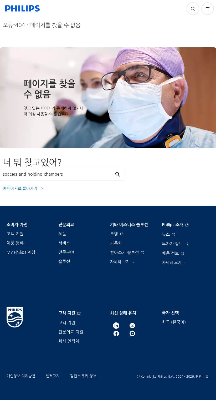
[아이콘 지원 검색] (193, 8)
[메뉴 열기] (207, 8)
